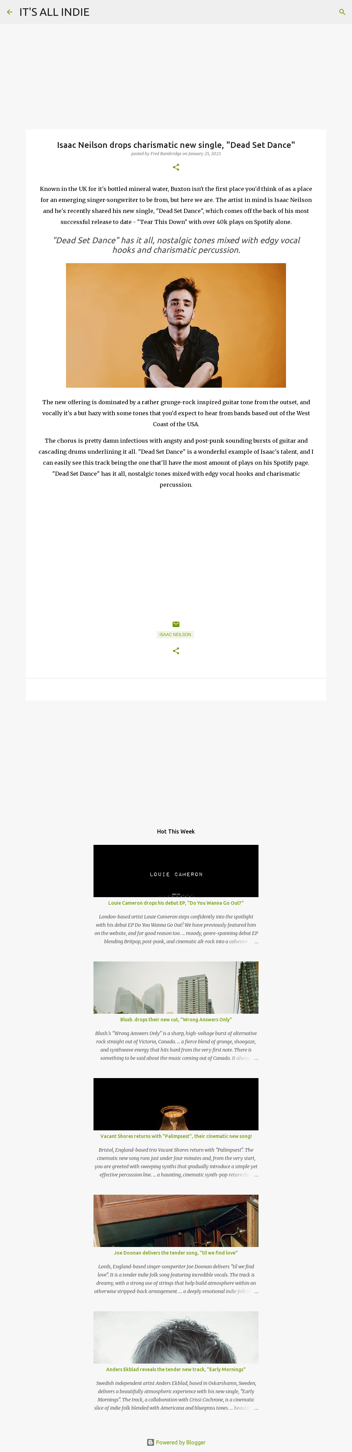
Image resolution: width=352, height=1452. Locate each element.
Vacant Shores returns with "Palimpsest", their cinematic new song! (176, 1136)
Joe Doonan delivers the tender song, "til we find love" (176, 1253)
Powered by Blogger (176, 1442)
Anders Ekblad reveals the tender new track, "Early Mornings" (176, 1369)
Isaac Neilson (175, 634)
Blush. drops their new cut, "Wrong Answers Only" (176, 1019)
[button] (176, 167)
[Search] (342, 12)
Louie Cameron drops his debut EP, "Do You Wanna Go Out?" (176, 903)
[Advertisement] (176, 759)
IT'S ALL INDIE (54, 12)
